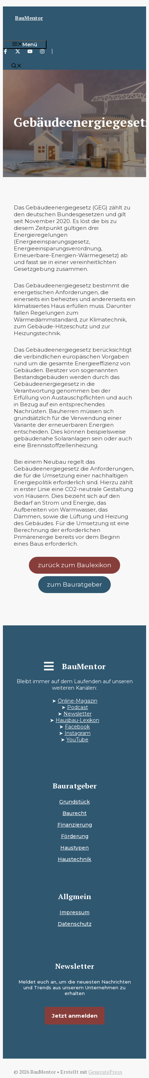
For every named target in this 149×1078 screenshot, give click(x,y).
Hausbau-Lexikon (77, 720)
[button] (16, 66)
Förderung (74, 836)
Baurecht (74, 813)
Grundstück (74, 802)
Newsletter (77, 714)
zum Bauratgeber (74, 584)
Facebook (77, 726)
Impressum (74, 912)
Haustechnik (74, 859)
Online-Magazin (77, 701)
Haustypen (74, 848)
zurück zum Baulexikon (74, 565)
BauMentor (29, 17)
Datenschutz (75, 924)
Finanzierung (74, 825)
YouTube (77, 739)
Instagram (78, 733)
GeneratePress (105, 1071)
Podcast (77, 707)
